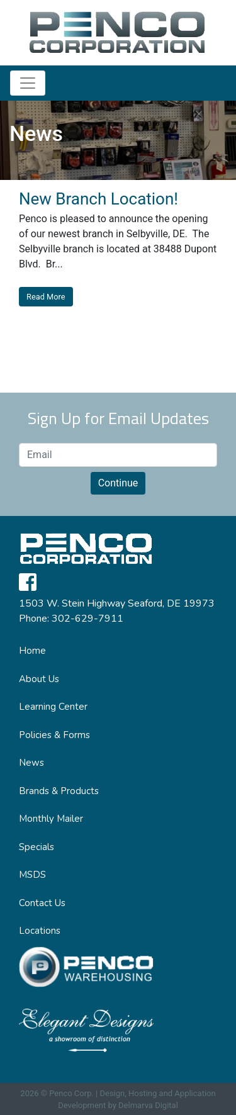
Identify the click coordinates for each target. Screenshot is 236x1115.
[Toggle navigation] (27, 83)
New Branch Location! (98, 198)
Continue (118, 483)
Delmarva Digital (148, 1105)
